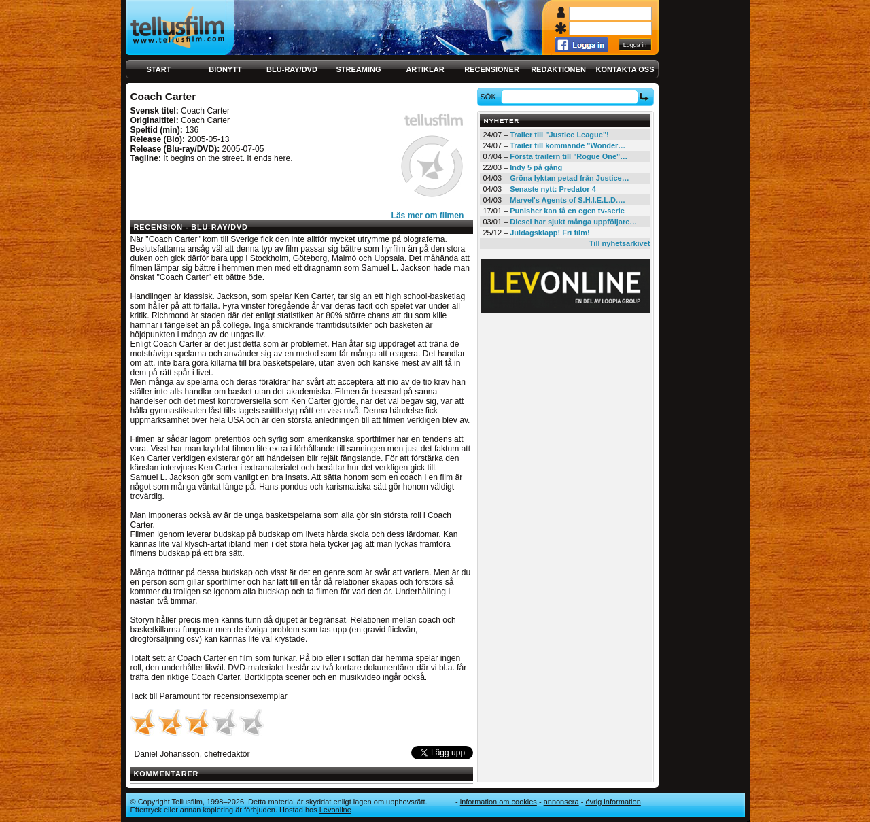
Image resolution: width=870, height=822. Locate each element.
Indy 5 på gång (536, 167)
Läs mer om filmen (428, 215)
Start (159, 69)
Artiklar (425, 69)
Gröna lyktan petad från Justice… (569, 178)
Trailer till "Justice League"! (559, 135)
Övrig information (612, 802)
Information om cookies (498, 802)
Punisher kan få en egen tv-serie (567, 211)
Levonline (335, 810)
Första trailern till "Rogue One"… (568, 156)
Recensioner (491, 69)
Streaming (358, 69)
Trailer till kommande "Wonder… (567, 145)
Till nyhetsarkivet (619, 243)
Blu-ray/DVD (291, 69)
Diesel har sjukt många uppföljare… (573, 222)
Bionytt (225, 69)
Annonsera (561, 802)
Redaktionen (558, 69)
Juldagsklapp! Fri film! (549, 232)
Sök (490, 96)
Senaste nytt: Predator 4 (553, 189)
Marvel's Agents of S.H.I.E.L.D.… (567, 200)
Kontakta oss (625, 69)
